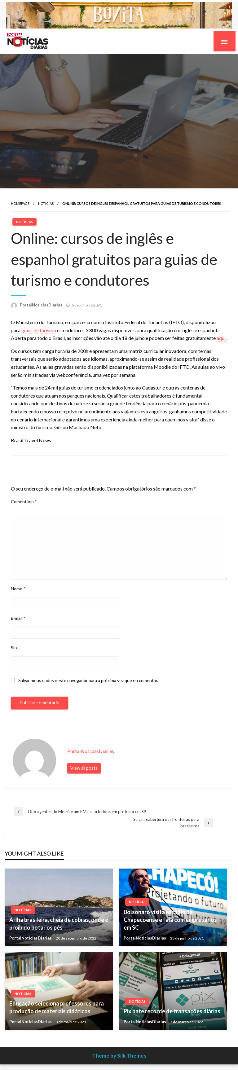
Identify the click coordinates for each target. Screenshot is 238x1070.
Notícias (46, 203)
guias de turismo (38, 330)
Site (15, 647)
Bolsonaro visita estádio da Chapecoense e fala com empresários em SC (170, 920)
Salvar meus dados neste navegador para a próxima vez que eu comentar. (88, 680)
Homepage (20, 203)
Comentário (24, 501)
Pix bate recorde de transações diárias (172, 1011)
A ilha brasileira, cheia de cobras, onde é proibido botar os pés (58, 923)
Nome (18, 588)
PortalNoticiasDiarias (41, 304)
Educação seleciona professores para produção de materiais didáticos (56, 1007)
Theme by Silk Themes (119, 1055)
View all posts (84, 768)
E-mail (18, 618)
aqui (221, 338)
